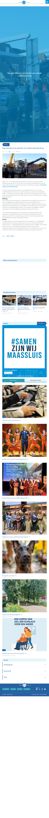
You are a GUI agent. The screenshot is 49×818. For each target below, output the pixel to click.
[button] (17, 376)
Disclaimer (27, 689)
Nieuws (6, 144)
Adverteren (6, 689)
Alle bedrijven (41, 323)
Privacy (20, 689)
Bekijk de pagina (8, 373)
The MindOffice (43, 694)
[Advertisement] (24, 248)
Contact (13, 689)
